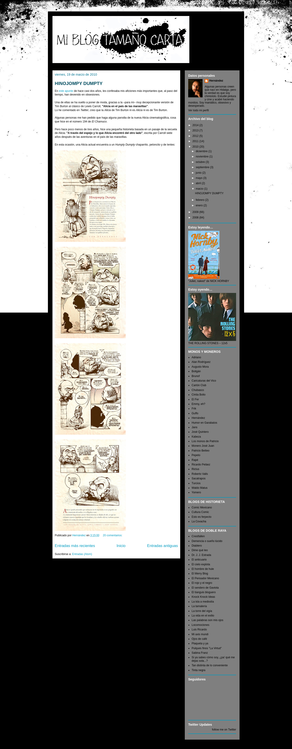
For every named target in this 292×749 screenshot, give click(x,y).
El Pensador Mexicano (205, 578)
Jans (194, 427)
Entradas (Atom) (82, 554)
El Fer (195, 399)
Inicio (121, 546)
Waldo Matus (200, 487)
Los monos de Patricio (205, 441)
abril (199, 183)
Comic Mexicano (202, 507)
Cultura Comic (200, 512)
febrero (200, 200)
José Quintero (200, 431)
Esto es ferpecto (201, 516)
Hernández (216, 80)
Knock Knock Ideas (203, 596)
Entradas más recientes (75, 546)
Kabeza (196, 436)
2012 (196, 136)
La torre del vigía (202, 611)
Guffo (195, 413)
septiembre (203, 167)
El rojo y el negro (202, 582)
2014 (196, 125)
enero (199, 205)
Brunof (196, 376)
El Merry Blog (200, 573)
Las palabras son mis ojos (207, 620)
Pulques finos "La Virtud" (207, 648)
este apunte (66, 91)
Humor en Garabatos (204, 422)
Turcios (196, 483)
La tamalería (199, 606)
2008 (196, 217)
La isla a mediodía (203, 601)
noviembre (202, 156)
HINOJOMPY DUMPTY (79, 83)
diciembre (202, 151)
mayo (199, 178)
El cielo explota (201, 564)
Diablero (197, 545)
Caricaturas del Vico (204, 380)
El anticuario (199, 559)
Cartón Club (199, 385)
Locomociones (200, 625)
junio (199, 172)
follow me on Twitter (224, 729)
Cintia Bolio (199, 394)
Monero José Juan (203, 445)
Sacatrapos (199, 478)
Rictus (195, 469)
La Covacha (199, 521)
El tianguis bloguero (204, 592)
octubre (201, 162)
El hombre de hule (203, 569)
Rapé (195, 460)
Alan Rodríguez (201, 362)
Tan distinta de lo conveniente (210, 665)
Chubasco (198, 390)
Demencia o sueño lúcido (207, 541)
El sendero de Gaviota (205, 587)
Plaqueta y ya (200, 643)
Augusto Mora (200, 366)
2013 (196, 130)
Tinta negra (198, 670)
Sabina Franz (200, 652)
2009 (196, 212)
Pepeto (196, 455)
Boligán (196, 371)
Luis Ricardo (199, 629)
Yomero (196, 492)
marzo (200, 188)
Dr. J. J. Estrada (201, 555)
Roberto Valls (200, 473)
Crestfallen (198, 536)
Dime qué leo (200, 550)
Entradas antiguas (162, 546)
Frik (194, 408)
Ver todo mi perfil (198, 110)
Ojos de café (199, 638)
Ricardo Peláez (201, 464)
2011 (196, 141)
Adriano (196, 357)
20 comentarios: (113, 535)
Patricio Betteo (200, 450)
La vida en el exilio (203, 615)
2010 (196, 146)
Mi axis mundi (200, 634)
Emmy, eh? (198, 404)
